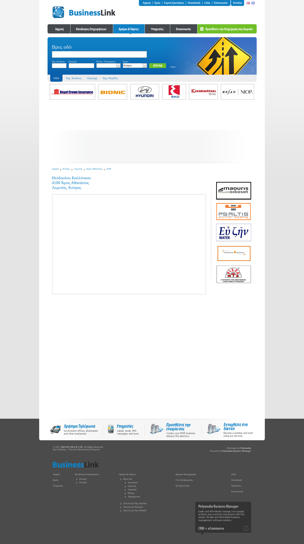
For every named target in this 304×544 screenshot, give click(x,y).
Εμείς (55, 480)
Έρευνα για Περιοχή (133, 507)
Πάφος (131, 493)
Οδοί (56, 78)
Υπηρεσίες (58, 486)
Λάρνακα (132, 489)
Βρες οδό (127, 479)
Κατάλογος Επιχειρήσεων (87, 474)
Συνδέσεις (236, 486)
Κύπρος (66, 169)
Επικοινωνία (237, 491)
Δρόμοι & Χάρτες (127, 474)
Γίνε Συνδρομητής (184, 480)
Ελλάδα (83, 482)
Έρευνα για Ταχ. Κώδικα (135, 503)
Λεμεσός (78, 169)
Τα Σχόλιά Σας (182, 486)
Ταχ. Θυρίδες (110, 78)
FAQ (233, 474)
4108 (108, 169)
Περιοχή (92, 78)
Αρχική (55, 169)
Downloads (236, 480)
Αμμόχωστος (134, 496)
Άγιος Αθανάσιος (94, 169)
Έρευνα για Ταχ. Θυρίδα (134, 510)
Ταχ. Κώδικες (74, 78)
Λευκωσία (133, 482)
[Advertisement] (152, 132)
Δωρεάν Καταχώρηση (186, 474)
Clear (172, 67)
